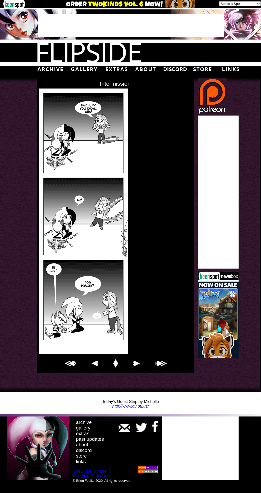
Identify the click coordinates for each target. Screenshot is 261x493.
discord (84, 450)
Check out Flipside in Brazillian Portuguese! (93, 473)
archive (84, 422)
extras (82, 433)
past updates (90, 439)
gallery (83, 428)
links (81, 461)
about (82, 444)
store (81, 456)
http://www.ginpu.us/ (130, 406)
